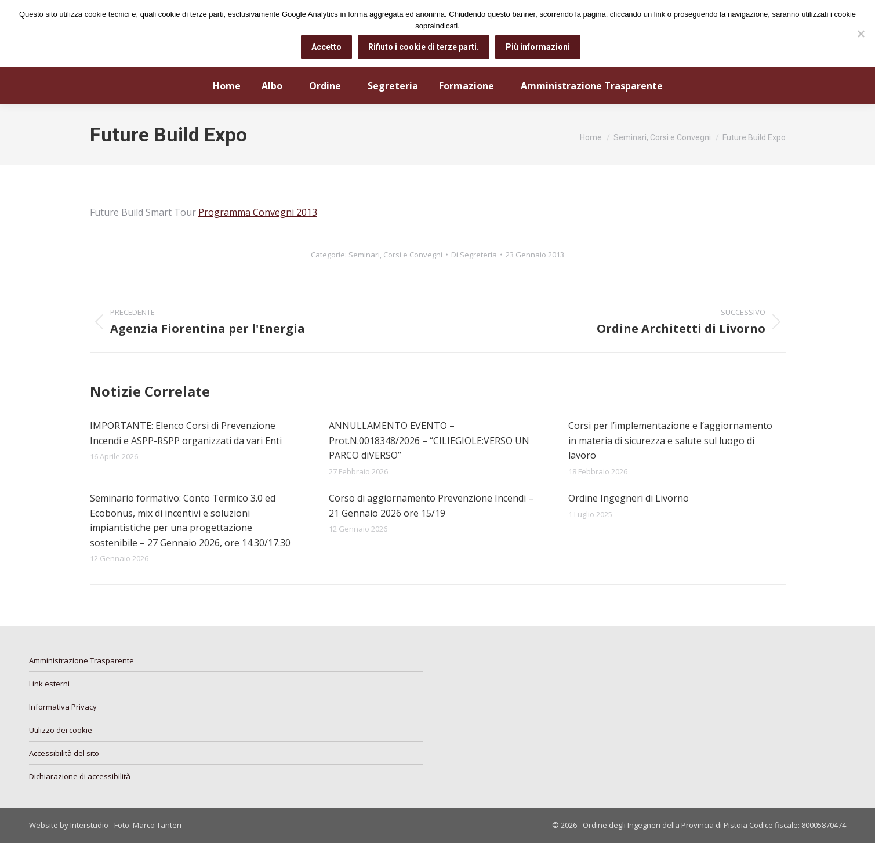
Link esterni (49, 683)
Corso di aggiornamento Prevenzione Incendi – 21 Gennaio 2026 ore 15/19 (431, 505)
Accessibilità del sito (64, 753)
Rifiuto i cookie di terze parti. (423, 47)
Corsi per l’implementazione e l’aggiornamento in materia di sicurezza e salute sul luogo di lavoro (670, 440)
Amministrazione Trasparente (81, 660)
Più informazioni (538, 47)
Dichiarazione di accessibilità (79, 776)
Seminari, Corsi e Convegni (395, 254)
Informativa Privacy (63, 707)
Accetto (326, 47)
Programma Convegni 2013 (257, 212)
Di (474, 254)
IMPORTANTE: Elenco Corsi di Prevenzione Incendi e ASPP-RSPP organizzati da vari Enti (186, 433)
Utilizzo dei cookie (60, 730)
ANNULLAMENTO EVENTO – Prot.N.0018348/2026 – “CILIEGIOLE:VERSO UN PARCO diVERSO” (429, 440)
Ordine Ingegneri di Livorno (628, 498)
